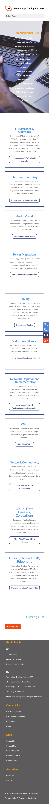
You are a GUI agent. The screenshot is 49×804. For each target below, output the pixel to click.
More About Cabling (24, 325)
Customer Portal (13, 756)
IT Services (10, 721)
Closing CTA (13, 626)
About (8, 726)
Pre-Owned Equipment (15, 716)
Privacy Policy (11, 798)
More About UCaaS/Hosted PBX (24, 588)
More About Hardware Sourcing (24, 200)
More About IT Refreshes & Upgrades (25, 159)
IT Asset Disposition (14, 711)
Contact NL (11, 746)
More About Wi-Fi (24, 444)
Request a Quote (13, 751)
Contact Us (10, 741)
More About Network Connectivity (24, 487)
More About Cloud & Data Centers (24, 540)
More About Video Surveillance (24, 358)
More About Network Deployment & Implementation (24, 406)
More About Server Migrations (24, 274)
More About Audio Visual (24, 236)
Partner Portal (12, 760)
